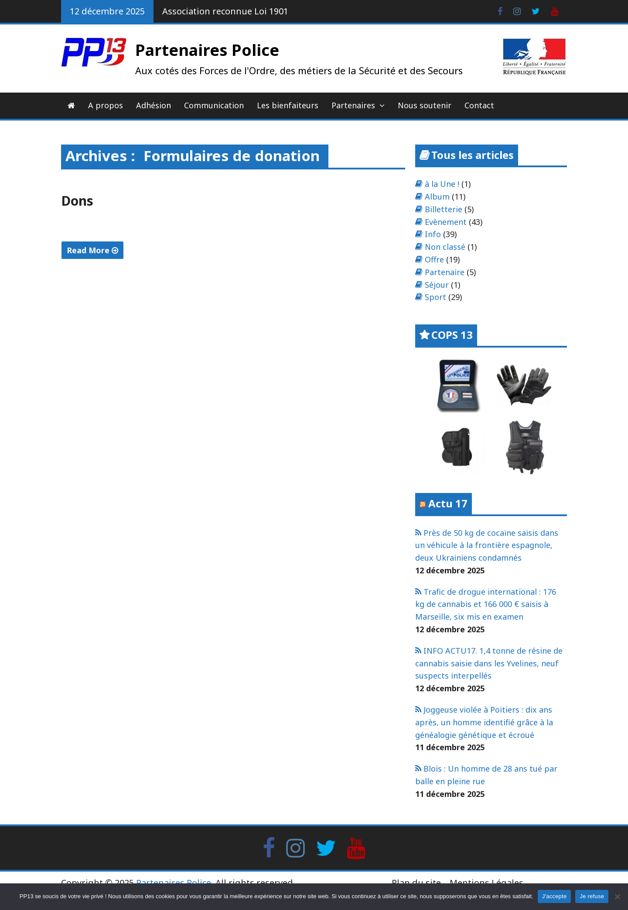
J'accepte (554, 896)
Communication (214, 105)
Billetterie (443, 209)
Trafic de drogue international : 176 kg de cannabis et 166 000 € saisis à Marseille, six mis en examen (485, 604)
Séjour (437, 284)
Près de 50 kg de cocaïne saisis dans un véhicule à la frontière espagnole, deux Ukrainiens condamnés (486, 545)
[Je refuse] (617, 896)
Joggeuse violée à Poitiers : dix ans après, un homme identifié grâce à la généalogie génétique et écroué (484, 722)
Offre (434, 259)
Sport (435, 297)
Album (437, 196)
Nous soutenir (424, 105)
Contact (479, 105)
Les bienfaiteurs (287, 105)
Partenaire (444, 272)
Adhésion (153, 105)
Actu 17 (448, 503)
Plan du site (416, 883)
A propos (105, 105)
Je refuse (592, 896)
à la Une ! (442, 184)
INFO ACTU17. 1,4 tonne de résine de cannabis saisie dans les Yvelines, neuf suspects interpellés (489, 663)
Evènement (446, 222)
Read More (92, 250)
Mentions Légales (486, 883)
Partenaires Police (207, 50)
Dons (77, 201)
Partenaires (353, 105)
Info (433, 234)
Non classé (445, 246)
